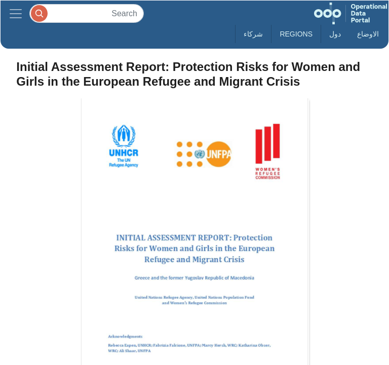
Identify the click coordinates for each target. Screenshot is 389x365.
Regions (296, 34)
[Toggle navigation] (15, 13)
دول (335, 34)
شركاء (253, 34)
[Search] (86, 13)
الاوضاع (368, 34)
